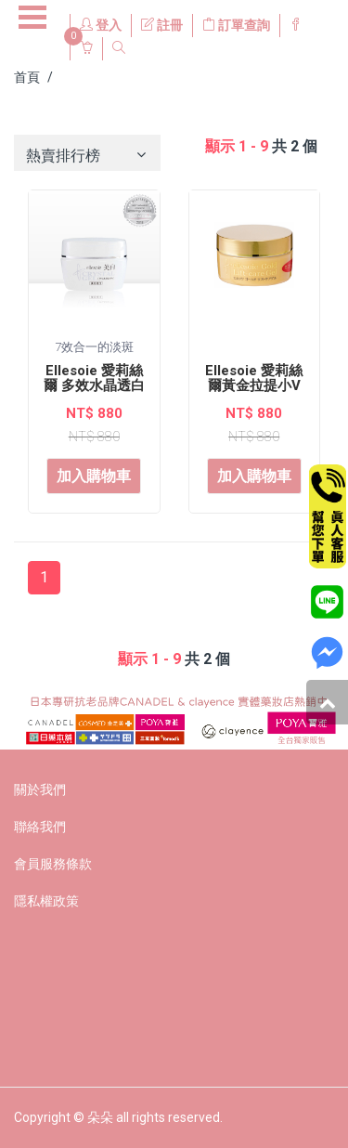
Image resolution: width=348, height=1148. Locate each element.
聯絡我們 (40, 826)
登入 (101, 25)
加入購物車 (94, 476)
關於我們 (40, 789)
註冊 (162, 25)
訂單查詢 (236, 25)
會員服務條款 (53, 863)
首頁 (27, 77)
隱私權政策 (46, 901)
